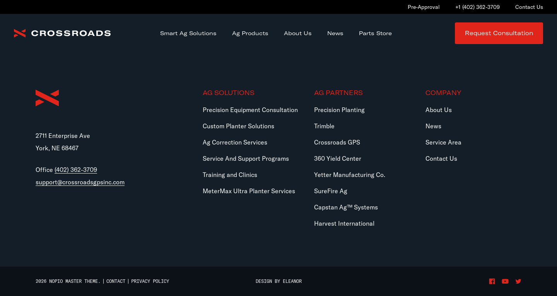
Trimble (324, 126)
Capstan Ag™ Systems (346, 207)
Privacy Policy (150, 281)
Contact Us (441, 158)
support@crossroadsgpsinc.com (80, 182)
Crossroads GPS (337, 142)
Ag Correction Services (235, 142)
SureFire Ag (330, 191)
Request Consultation (499, 33)
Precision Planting (339, 110)
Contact (115, 281)
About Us (438, 110)
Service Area (443, 142)
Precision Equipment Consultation (250, 110)
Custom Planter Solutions (238, 126)
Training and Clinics (230, 175)
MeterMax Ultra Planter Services (249, 191)
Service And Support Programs (246, 158)
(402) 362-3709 (76, 170)
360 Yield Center (337, 158)
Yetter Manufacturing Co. (349, 175)
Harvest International (344, 223)
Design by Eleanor (279, 281)
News (433, 126)
